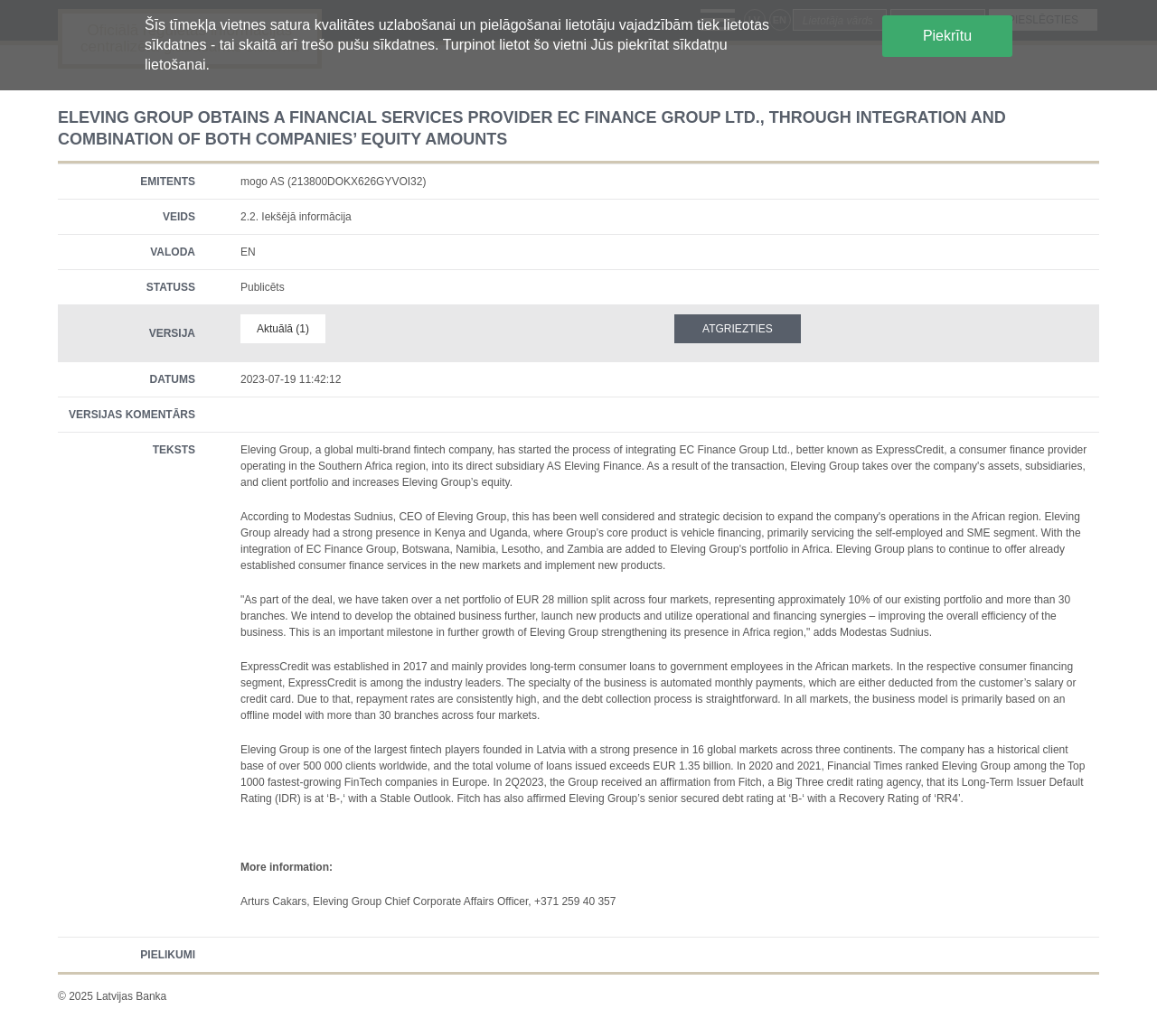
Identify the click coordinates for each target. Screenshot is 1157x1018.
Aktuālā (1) (283, 328)
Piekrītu (947, 35)
